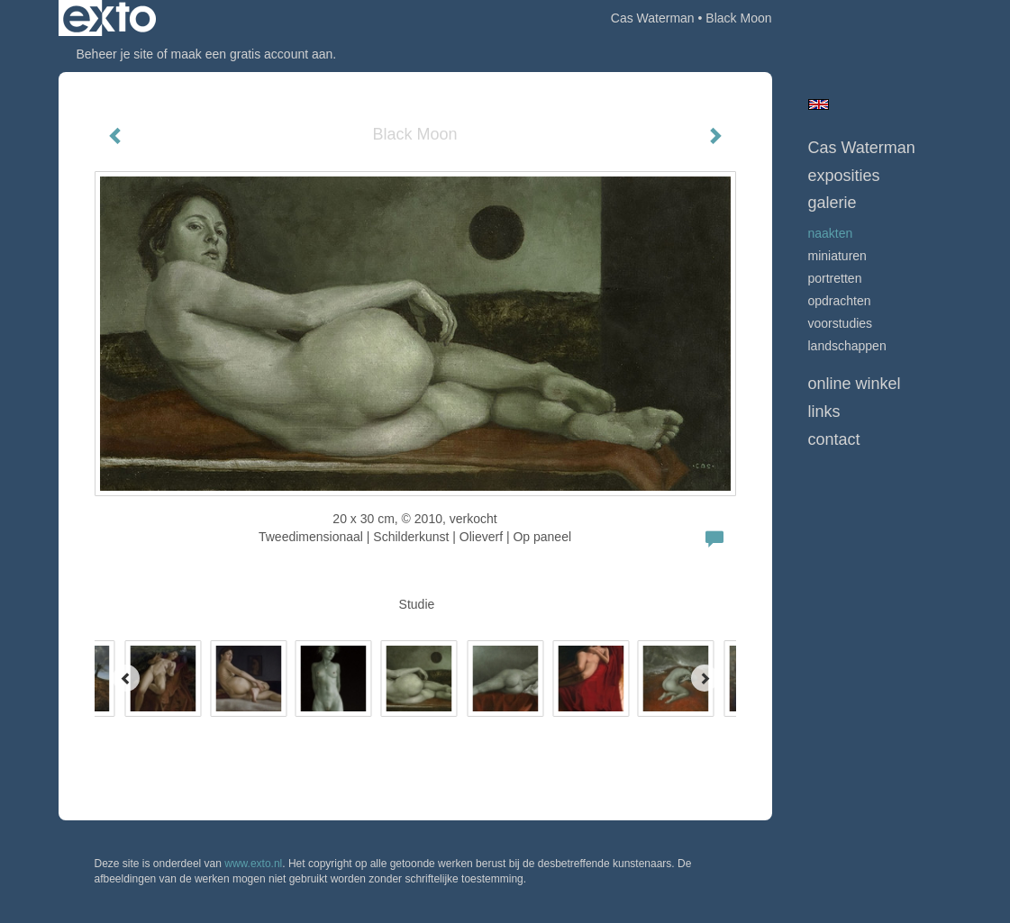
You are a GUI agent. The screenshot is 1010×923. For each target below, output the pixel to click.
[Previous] (126, 678)
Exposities (844, 176)
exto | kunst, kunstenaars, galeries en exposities (109, 18)
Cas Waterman (653, 18)
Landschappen (847, 346)
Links (824, 412)
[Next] (704, 678)
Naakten (830, 233)
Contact (834, 439)
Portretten (835, 278)
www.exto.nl (253, 863)
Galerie (832, 203)
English (818, 104)
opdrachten (839, 301)
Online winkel (854, 384)
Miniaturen (837, 256)
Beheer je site (115, 54)
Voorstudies (840, 323)
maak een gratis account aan (252, 54)
